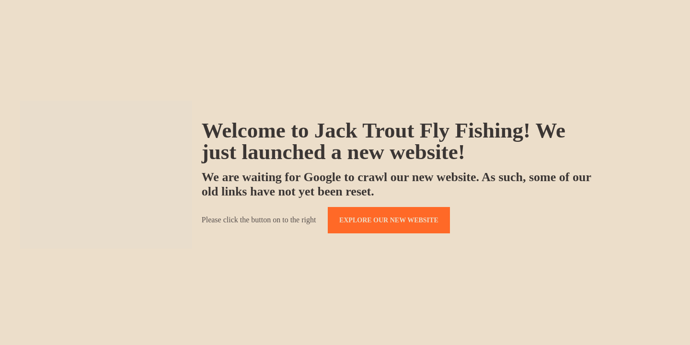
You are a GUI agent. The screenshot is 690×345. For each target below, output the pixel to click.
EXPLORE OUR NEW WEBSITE (388, 220)
